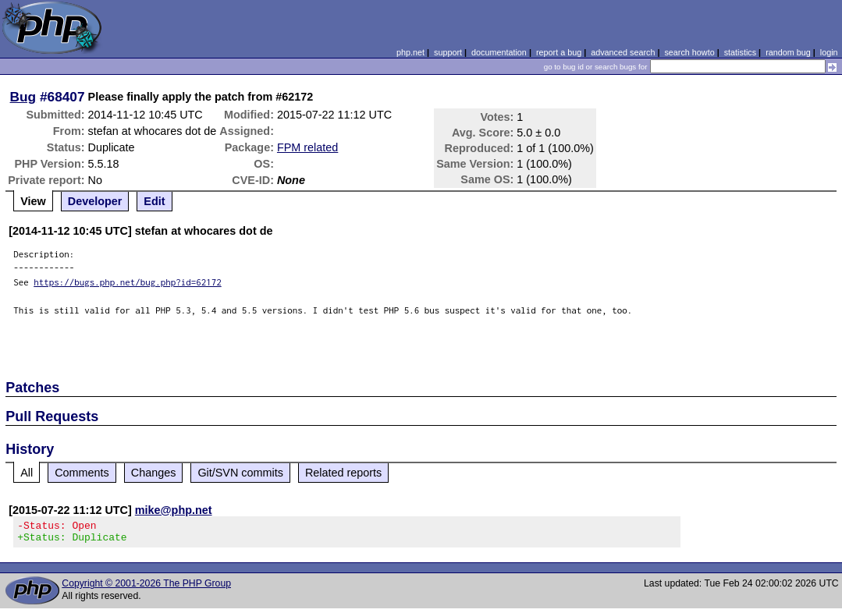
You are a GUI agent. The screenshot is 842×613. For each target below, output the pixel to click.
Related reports (343, 472)
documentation (499, 52)
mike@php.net (173, 510)
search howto (689, 52)
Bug (23, 97)
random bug (788, 52)
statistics (740, 52)
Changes (153, 472)
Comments (82, 472)
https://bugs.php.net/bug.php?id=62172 (128, 282)
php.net (410, 52)
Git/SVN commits (240, 472)
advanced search (623, 52)
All (26, 472)
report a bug (558, 52)
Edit (154, 201)
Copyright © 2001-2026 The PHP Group (146, 588)
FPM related (307, 147)
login (829, 52)
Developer (95, 201)
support (448, 52)
